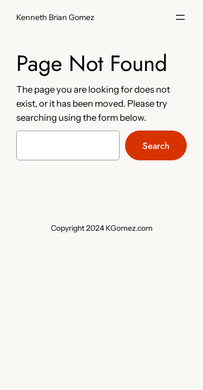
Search (155, 145)
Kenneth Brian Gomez (55, 17)
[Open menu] (180, 17)
